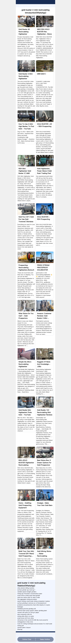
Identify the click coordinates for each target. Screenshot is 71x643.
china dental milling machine (25, 588)
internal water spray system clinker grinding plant (32, 610)
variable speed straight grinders (26, 592)
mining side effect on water (25, 616)
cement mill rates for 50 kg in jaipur (28, 612)
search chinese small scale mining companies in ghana (33, 601)
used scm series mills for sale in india (28, 597)
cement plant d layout (24, 627)
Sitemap (19, 629)
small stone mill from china (25, 618)
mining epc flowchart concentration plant (29, 594)
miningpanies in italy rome (25, 622)
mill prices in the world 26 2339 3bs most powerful (32, 620)
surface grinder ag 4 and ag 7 (26, 590)
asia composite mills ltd (24, 614)
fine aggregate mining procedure (27, 599)
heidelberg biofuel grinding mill (26, 609)
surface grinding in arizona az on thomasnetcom (31, 603)
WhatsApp (40, 12)
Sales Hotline (45, 639)
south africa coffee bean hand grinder (28, 595)
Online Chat (26, 639)
